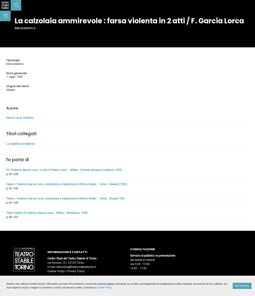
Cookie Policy (56, 271)
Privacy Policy (76, 271)
